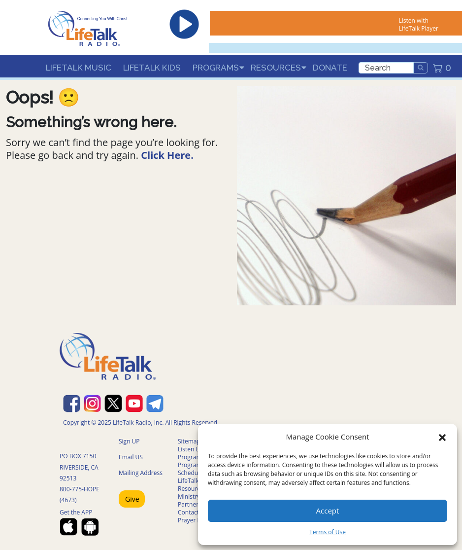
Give (132, 499)
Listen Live (192, 449)
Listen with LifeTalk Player (418, 24)
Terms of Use (327, 532)
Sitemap (189, 441)
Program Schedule (190, 469)
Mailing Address (141, 473)
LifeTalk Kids (152, 68)
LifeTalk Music (78, 68)
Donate (330, 68)
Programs (216, 68)
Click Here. (167, 155)
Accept (327, 510)
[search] (386, 67)
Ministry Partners (189, 500)
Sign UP (129, 441)
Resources (276, 68)
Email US (131, 457)
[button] (442, 436)
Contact (188, 512)
